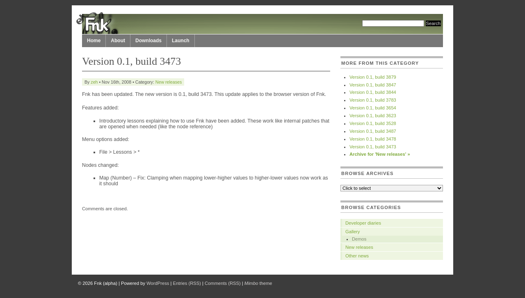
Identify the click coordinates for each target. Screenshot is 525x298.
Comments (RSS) (223, 283)
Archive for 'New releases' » (379, 154)
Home (93, 40)
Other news (357, 255)
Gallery (352, 231)
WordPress (157, 283)
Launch (180, 40)
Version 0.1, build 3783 (372, 100)
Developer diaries (363, 223)
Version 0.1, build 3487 (372, 131)
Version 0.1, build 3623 (372, 115)
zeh (94, 82)
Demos (359, 239)
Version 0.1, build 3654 (372, 107)
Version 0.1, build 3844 (372, 92)
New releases (168, 82)
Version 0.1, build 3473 (372, 146)
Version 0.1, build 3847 (372, 84)
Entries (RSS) (187, 283)
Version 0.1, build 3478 (372, 138)
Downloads (148, 40)
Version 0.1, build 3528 (372, 123)
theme (258, 283)
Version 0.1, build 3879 (372, 77)
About (118, 40)
